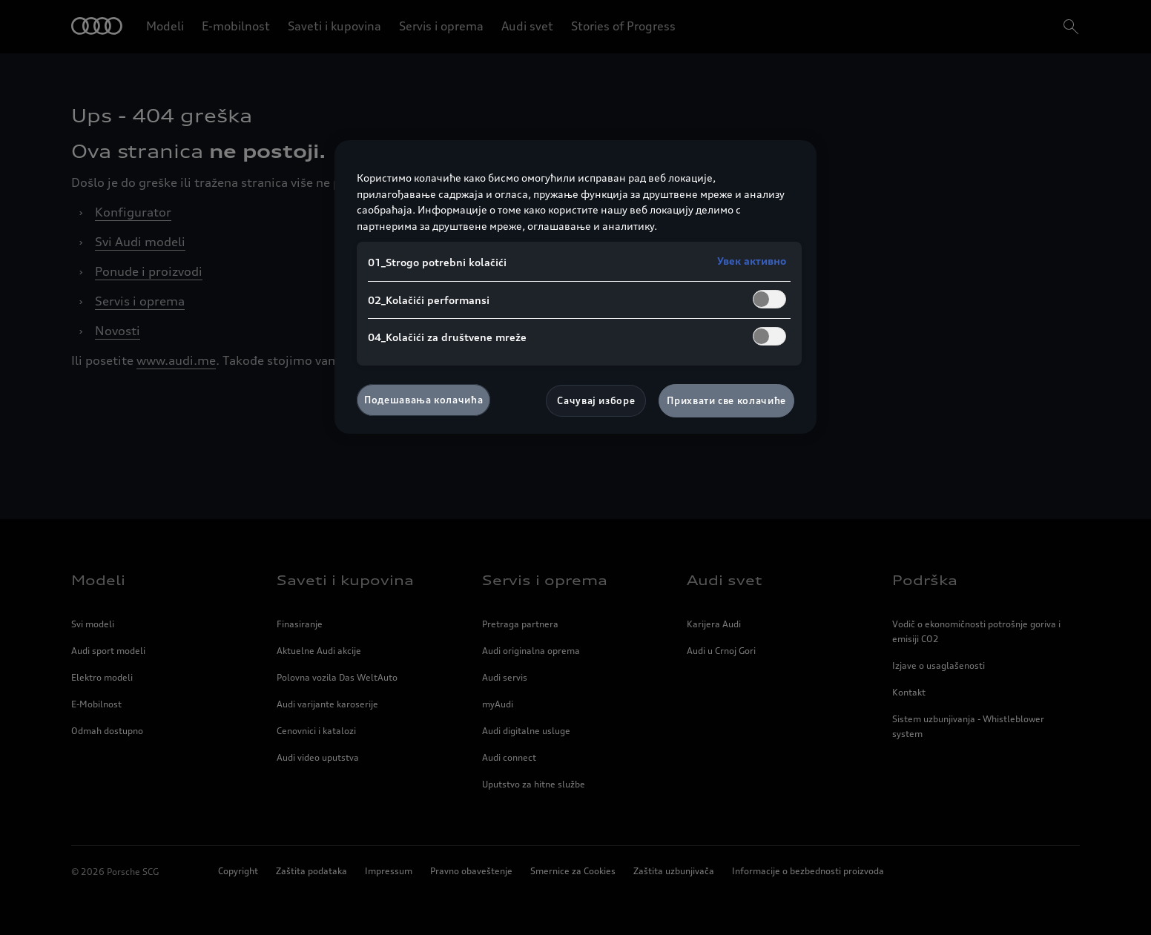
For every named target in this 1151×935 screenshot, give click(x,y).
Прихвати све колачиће (726, 400)
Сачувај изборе (596, 400)
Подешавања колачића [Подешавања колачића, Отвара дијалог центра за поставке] (423, 400)
